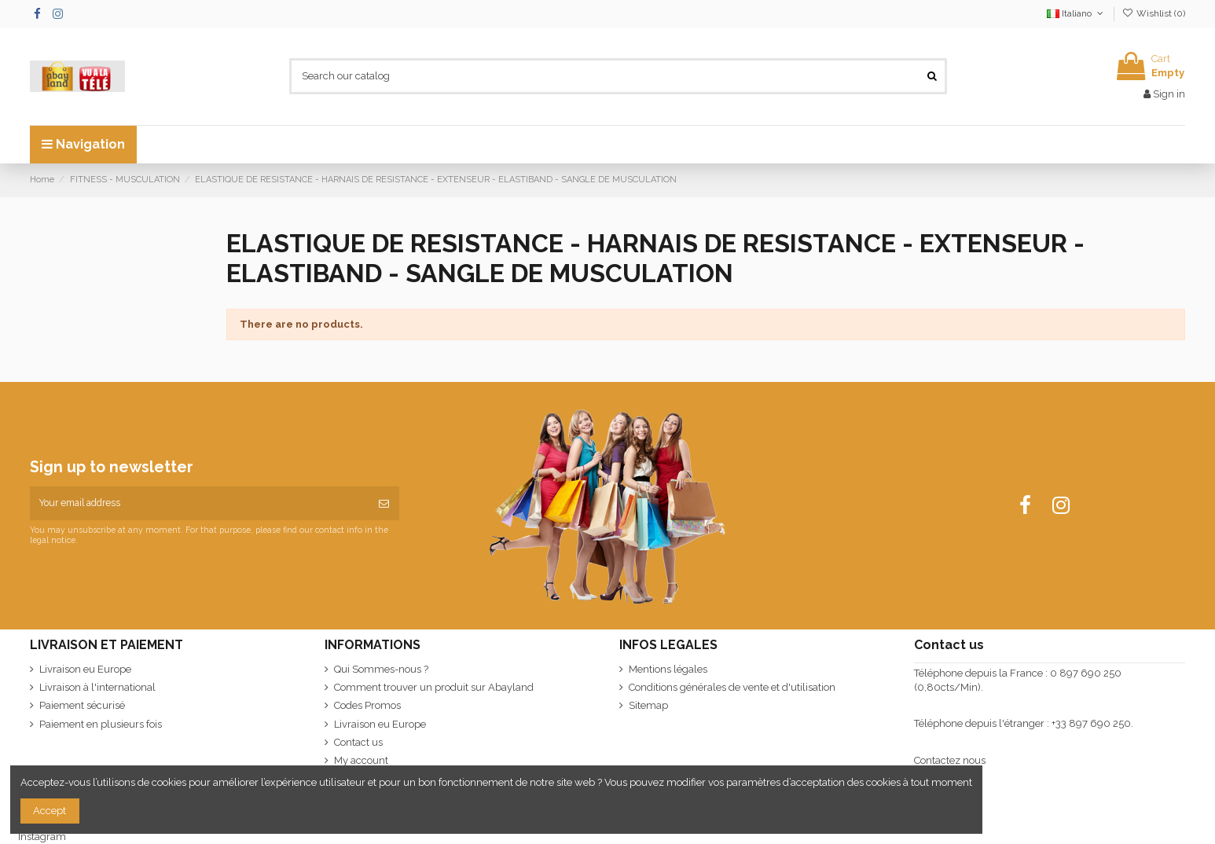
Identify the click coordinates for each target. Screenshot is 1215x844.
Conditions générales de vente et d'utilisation (732, 687)
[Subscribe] (384, 504)
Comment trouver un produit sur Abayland (434, 687)
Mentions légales (668, 669)
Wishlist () (1153, 13)
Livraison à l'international (97, 687)
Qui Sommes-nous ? (381, 669)
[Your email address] (199, 504)
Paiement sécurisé (82, 705)
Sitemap (648, 705)
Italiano (1076, 13)
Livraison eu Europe (85, 669)
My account (361, 760)
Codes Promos (367, 705)
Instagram (42, 836)
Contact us (358, 742)
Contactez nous (950, 760)
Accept (49, 810)
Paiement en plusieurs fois (100, 724)
